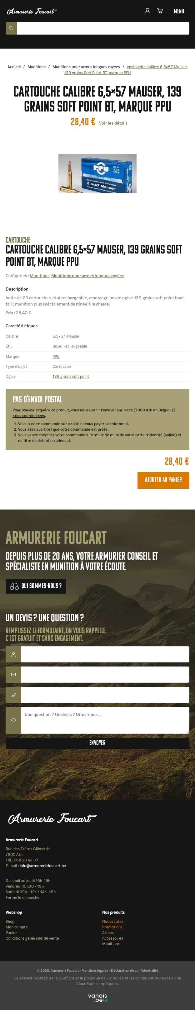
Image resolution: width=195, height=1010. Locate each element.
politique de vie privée (104, 978)
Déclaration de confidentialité (134, 970)
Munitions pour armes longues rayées (86, 66)
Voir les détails (113, 123)
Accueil (14, 66)
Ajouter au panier (163, 480)
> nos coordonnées (28, 415)
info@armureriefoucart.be (43, 865)
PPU (56, 356)
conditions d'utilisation (155, 978)
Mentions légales (95, 970)
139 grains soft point (70, 376)
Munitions (37, 66)
